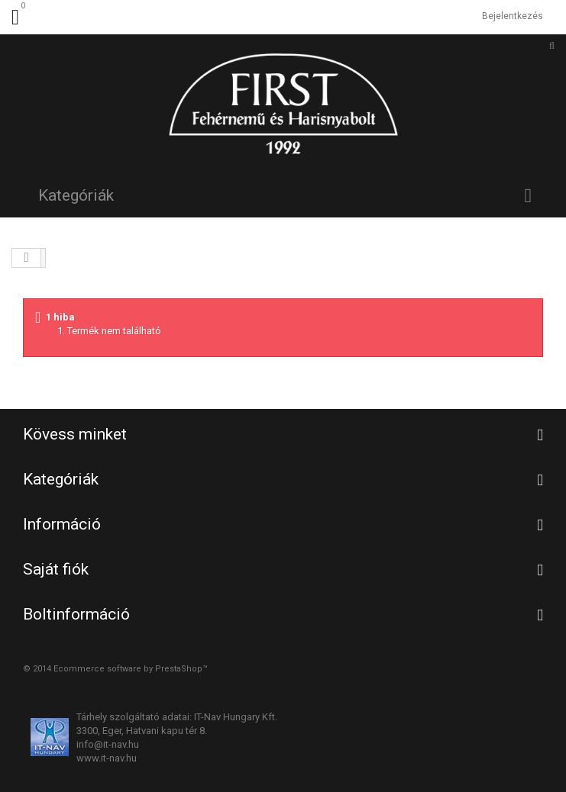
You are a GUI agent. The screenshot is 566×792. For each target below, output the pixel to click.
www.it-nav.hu (106, 758)
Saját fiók (56, 569)
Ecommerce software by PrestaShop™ (130, 669)
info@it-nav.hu (107, 744)
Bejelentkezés (512, 16)
